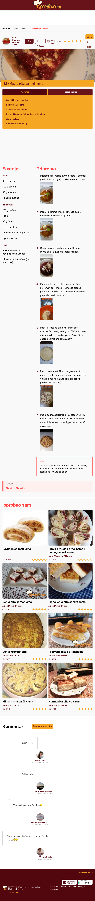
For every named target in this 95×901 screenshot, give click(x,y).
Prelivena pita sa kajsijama (70, 637)
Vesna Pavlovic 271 (40, 822)
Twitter (64, 886)
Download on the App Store (69, 882)
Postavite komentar (42, 726)
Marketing (12, 889)
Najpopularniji (70, 92)
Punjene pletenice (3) (16, 123)
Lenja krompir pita (24, 637)
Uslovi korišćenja (36, 887)
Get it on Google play (85, 882)
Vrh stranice (84, 872)
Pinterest (54, 890)
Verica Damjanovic (44, 791)
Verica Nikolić (46, 857)
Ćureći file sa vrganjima (17, 100)
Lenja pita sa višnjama (24, 587)
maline (22, 488)
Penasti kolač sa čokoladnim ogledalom (25, 114)
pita (11, 488)
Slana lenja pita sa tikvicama (70, 587)
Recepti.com (47, 5)
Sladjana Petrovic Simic (16, 42)
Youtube (72, 886)
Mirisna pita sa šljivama (24, 686)
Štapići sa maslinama (16, 109)
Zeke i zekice (12, 119)
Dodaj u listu (89, 37)
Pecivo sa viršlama (15, 105)
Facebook (54, 886)
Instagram (82, 886)
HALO (18, 892)
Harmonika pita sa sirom (70, 686)
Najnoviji (25, 92)
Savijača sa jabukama (24, 535)
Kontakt (20, 889)
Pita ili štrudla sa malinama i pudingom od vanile (70, 535)
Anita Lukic (40, 760)
